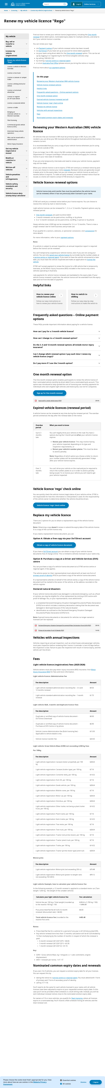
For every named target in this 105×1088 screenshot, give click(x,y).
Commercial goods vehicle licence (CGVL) (16, 126)
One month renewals (44, 215)
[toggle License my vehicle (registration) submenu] (26, 53)
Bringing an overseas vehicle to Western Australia (13, 114)
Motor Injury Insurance (15, 144)
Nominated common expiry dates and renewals (55, 118)
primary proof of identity (42, 577)
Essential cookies (69, 1080)
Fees (38, 114)
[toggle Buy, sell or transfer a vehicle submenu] (26, 43)
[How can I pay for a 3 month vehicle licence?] (67, 333)
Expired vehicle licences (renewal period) (52, 99)
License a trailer (12, 107)
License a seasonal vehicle (16, 103)
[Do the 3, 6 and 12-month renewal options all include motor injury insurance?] (67, 348)
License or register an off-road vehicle (13, 98)
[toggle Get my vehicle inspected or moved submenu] (26, 150)
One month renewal (74, 53)
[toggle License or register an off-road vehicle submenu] (26, 97)
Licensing (14, 10)
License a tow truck (14, 73)
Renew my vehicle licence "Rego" (16, 61)
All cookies (67, 1084)
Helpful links (42, 89)
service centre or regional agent (58, 61)
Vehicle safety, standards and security (12, 186)
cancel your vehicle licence (59, 255)
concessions (89, 231)
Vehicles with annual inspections (49, 110)
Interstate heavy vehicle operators (15, 132)
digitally (67, 170)
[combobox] (55, 4)
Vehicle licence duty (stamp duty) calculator (15, 194)
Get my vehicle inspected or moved (12, 150)
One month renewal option (47, 96)
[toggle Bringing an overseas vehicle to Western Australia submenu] (26, 113)
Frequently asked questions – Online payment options (57, 92)
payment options (67, 237)
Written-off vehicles (10, 168)
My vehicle (24, 10)
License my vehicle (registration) (41, 10)
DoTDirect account (50, 554)
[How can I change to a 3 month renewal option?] (67, 340)
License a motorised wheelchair (14, 91)
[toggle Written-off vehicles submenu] (26, 168)
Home (6, 10)
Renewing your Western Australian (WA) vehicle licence (58, 81)
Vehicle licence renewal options (49, 85)
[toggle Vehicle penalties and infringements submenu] (26, 176)
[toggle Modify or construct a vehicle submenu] (26, 160)
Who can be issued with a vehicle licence (15, 138)
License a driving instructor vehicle (16, 85)
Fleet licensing (12, 120)
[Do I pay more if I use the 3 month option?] (67, 365)
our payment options (57, 67)
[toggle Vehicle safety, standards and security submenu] (26, 186)
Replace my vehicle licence (47, 107)
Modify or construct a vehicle (10, 160)
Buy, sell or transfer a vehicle (10, 43)
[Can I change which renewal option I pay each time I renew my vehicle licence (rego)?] (67, 357)
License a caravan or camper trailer (17, 78)
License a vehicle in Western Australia (16, 67)
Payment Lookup (45, 48)
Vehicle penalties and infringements (13, 176)
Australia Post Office (50, 63)
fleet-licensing (77, 1000)
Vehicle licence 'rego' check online (50, 103)
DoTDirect (43, 51)
